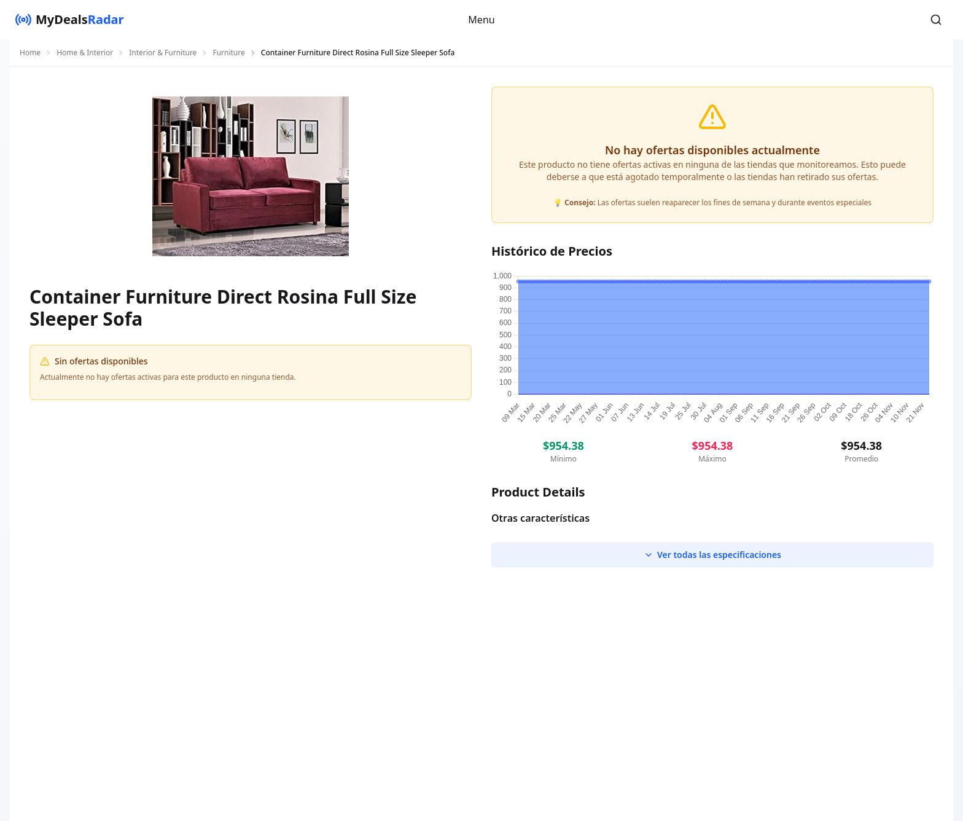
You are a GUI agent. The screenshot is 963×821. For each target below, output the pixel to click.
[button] (936, 19)
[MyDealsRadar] (69, 19)
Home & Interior (85, 53)
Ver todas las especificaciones (712, 554)
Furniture (228, 53)
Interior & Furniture (163, 53)
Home (30, 53)
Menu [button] (481, 19)
